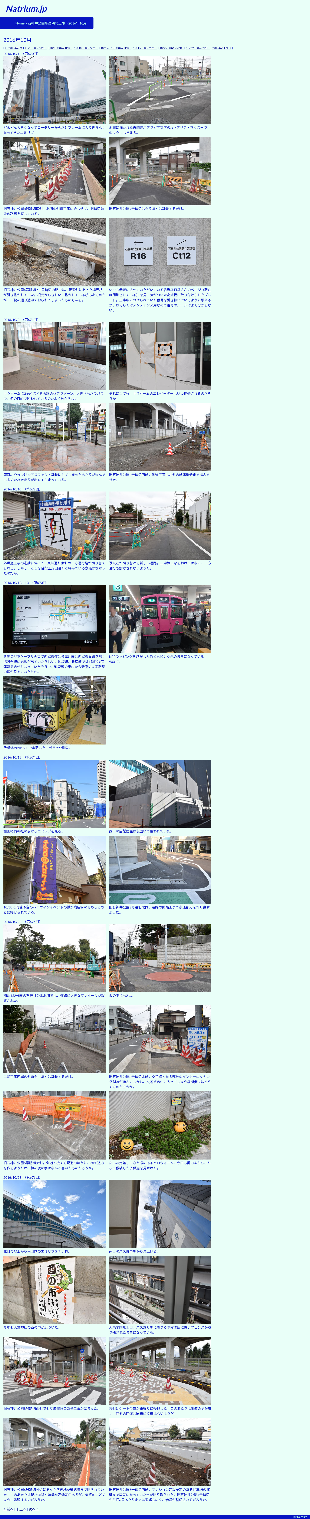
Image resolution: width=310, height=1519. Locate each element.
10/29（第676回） (198, 48)
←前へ (8, 1509)
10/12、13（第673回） (115, 48)
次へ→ (34, 1509)
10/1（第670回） (36, 48)
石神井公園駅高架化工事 (46, 23)
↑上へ (21, 1509)
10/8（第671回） (60, 48)
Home (19, 23)
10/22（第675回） (171, 48)
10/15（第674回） (145, 48)
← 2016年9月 (13, 48)
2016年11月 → (221, 48)
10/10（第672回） (86, 48)
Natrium (302, 1517)
